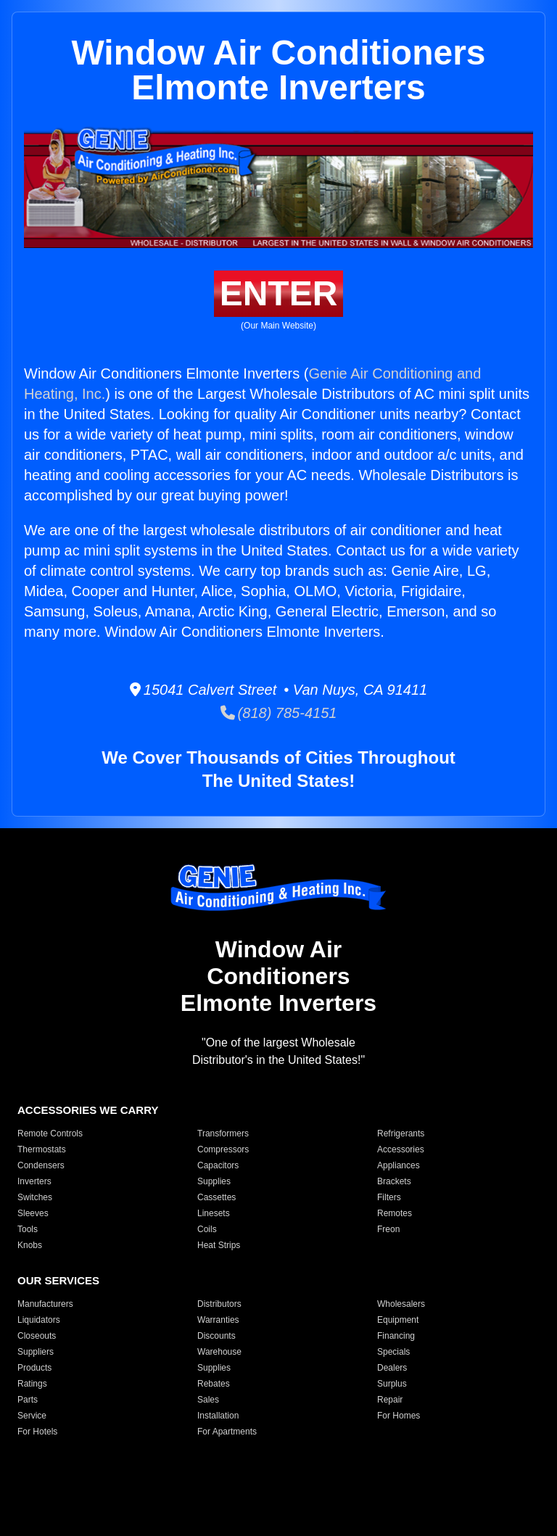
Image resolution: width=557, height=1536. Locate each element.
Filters (389, 1197)
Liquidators (38, 1320)
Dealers (392, 1368)
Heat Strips (218, 1245)
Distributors (219, 1304)
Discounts (216, 1336)
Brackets (394, 1181)
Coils (207, 1229)
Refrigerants (400, 1133)
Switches (34, 1197)
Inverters (34, 1181)
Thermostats (41, 1149)
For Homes (398, 1416)
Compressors (223, 1149)
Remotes (394, 1213)
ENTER (279, 293)
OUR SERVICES (58, 1280)
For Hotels (37, 1431)
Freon (388, 1229)
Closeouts (36, 1336)
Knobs (29, 1245)
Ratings (32, 1384)
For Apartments (227, 1431)
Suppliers (35, 1352)
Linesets (213, 1213)
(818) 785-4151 (278, 713)
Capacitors (218, 1165)
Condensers (41, 1165)
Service (31, 1416)
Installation (218, 1416)
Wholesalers (401, 1304)
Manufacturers (45, 1304)
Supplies (214, 1181)
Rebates (213, 1384)
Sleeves (33, 1213)
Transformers (223, 1133)
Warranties (218, 1320)
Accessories (400, 1149)
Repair (390, 1400)
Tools (27, 1229)
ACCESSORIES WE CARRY (87, 1110)
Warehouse (219, 1352)
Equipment (397, 1320)
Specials (393, 1352)
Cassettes (216, 1197)
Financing (396, 1336)
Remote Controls (50, 1133)
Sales (208, 1400)
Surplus (392, 1384)
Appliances (398, 1165)
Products (34, 1368)
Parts (27, 1400)
